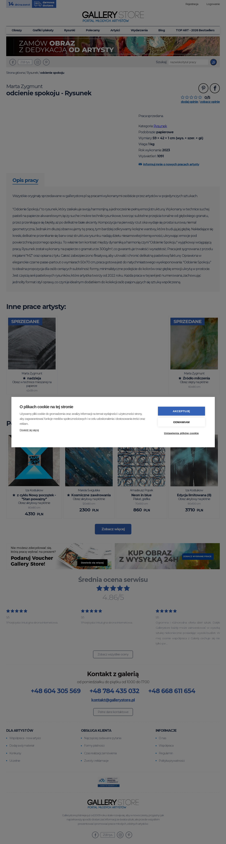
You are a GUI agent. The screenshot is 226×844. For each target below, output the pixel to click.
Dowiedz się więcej (29, 429)
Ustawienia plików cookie (181, 433)
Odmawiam (181, 422)
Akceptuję (181, 411)
